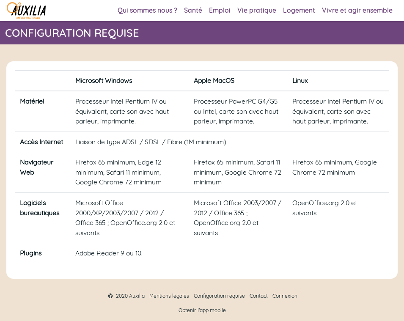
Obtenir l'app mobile (202, 310)
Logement (299, 10)
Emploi (220, 10)
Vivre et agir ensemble (357, 10)
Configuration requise (219, 296)
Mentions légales (169, 296)
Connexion (284, 296)
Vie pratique (256, 10)
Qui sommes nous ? (147, 10)
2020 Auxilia (126, 296)
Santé (193, 10)
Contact (259, 296)
